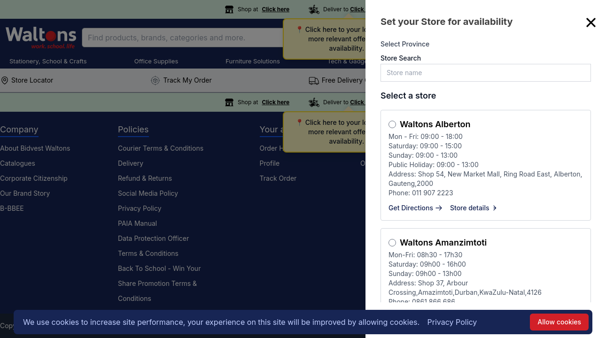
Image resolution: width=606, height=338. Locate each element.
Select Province (405, 44)
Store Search (401, 58)
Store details (474, 208)
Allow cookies (559, 322)
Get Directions (415, 208)
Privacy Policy (452, 322)
